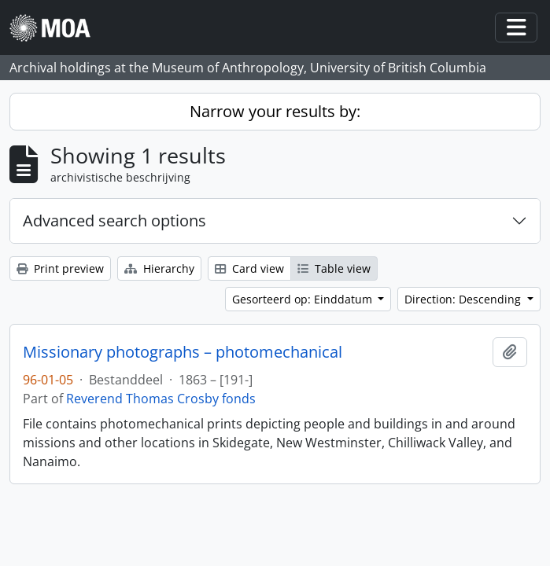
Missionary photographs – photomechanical (182, 352)
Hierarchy (159, 268)
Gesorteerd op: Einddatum (303, 299)
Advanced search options (114, 220)
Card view (249, 268)
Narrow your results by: (275, 111)
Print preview (60, 268)
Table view (334, 268)
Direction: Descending (464, 299)
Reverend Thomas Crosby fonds (161, 398)
